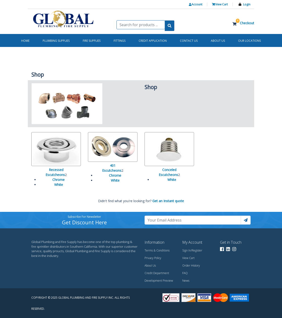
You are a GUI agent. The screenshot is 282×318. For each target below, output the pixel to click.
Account (195, 4)
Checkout (247, 23)
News (185, 281)
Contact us (189, 41)
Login (246, 4)
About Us (150, 266)
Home (25, 41)
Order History (191, 266)
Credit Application (153, 41)
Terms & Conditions (157, 250)
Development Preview (159, 281)
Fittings (119, 41)
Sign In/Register (192, 250)
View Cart (220, 4)
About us (218, 41)
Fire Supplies (91, 41)
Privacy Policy (153, 258)
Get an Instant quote (168, 201)
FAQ (185, 273)
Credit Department (157, 273)
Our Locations (249, 41)
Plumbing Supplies (56, 41)
